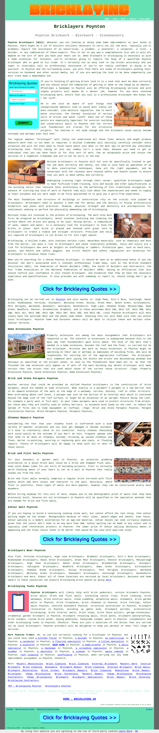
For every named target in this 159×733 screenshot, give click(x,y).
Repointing (121, 670)
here (108, 580)
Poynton (60, 299)
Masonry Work (128, 664)
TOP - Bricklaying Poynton (24, 686)
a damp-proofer (91, 645)
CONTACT (132, 19)
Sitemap (10, 709)
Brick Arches (50, 670)
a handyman (48, 648)
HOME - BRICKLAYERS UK (79, 698)
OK (136, 731)
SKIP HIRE (59, 645)
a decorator (45, 651)
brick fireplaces (68, 602)
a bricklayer (97, 635)
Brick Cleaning (56, 664)
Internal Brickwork (119, 667)
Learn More (125, 731)
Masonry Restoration (30, 664)
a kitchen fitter (46, 638)
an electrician (114, 638)
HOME (107, 19)
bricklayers (15, 203)
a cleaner (79, 651)
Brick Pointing (139, 677)
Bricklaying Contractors (23, 680)
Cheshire (63, 622)
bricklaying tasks (27, 622)
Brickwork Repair (71, 667)
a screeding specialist (91, 648)
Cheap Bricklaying (38, 674)
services (13, 629)
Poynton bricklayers (44, 592)
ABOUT (123, 19)
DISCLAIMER (144, 19)
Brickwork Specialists (87, 677)
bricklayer (78, 273)
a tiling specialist (111, 641)
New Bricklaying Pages (25, 709)
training (84, 184)
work (45, 194)
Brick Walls (142, 667)
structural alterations (105, 606)
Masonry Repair (92, 674)
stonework (126, 599)
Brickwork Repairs (75, 670)
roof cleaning (29, 655)
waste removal (114, 651)
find (17, 556)
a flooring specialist (67, 641)
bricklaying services (124, 88)
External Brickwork (104, 664)
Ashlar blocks (104, 520)
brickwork (117, 130)
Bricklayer (14, 674)
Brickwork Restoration (22, 670)
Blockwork (51, 667)
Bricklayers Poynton (58, 686)
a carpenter (27, 641)
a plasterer (27, 645)
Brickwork (62, 677)
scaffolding (65, 655)
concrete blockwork (64, 606)
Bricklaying (15, 299)
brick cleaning (131, 596)
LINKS (114, 19)
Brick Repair (141, 670)
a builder (81, 638)
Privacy (149, 709)
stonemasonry (138, 619)
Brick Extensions (66, 674)
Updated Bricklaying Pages (48, 709)
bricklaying (77, 215)
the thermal (72, 114)
